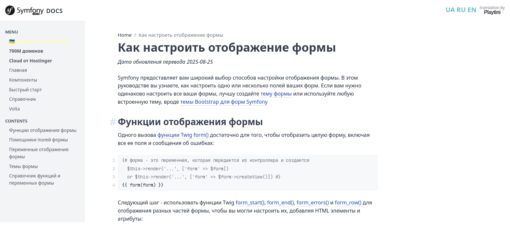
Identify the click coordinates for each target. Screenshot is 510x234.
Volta (14, 109)
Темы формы (23, 166)
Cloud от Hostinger (30, 61)
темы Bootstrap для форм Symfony (223, 101)
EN (471, 9)
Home (125, 35)
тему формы (276, 93)
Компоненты (23, 80)
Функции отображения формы (42, 130)
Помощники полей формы (38, 139)
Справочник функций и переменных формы (34, 179)
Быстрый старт (25, 89)
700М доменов (26, 51)
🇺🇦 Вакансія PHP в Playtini (39, 41)
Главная (18, 70)
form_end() (280, 202)
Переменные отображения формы (39, 153)
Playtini (492, 12)
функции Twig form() (182, 134)
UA (450, 9)
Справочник (22, 99)
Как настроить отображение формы (181, 35)
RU (461, 9)
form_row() (348, 202)
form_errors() (313, 202)
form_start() (249, 202)
